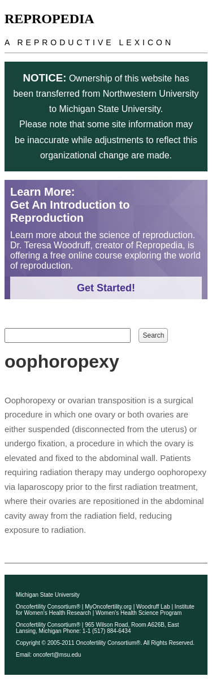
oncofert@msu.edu (57, 655)
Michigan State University (48, 595)
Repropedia (49, 18)
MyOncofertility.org (108, 607)
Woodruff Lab (153, 607)
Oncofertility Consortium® (48, 607)
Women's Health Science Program (138, 613)
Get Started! (106, 288)
